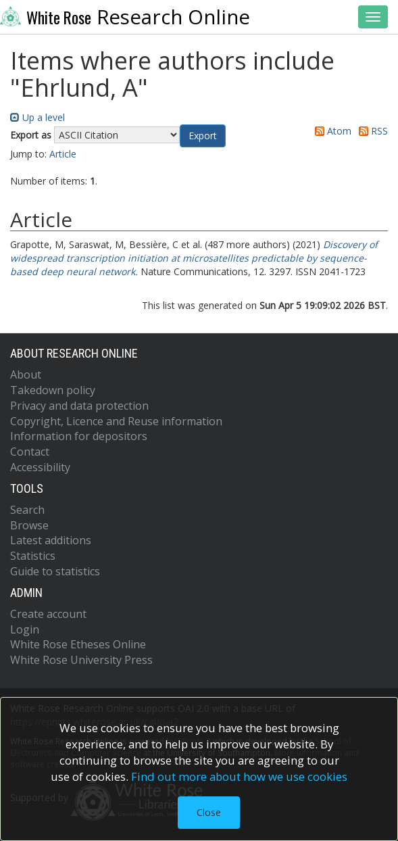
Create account (48, 613)
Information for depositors (78, 436)
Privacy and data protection (79, 405)
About (25, 374)
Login (24, 629)
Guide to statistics (55, 571)
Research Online (125, 16)
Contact (29, 451)
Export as (30, 134)
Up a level (37, 117)
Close (209, 812)
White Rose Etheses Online (78, 644)
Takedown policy (52, 390)
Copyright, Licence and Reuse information (116, 421)
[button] (203, 135)
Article (62, 153)
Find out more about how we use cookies (239, 776)
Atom (330, 130)
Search (27, 509)
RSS (371, 130)
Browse (29, 525)
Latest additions (50, 540)
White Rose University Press (81, 659)
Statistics (32, 555)
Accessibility (40, 467)
